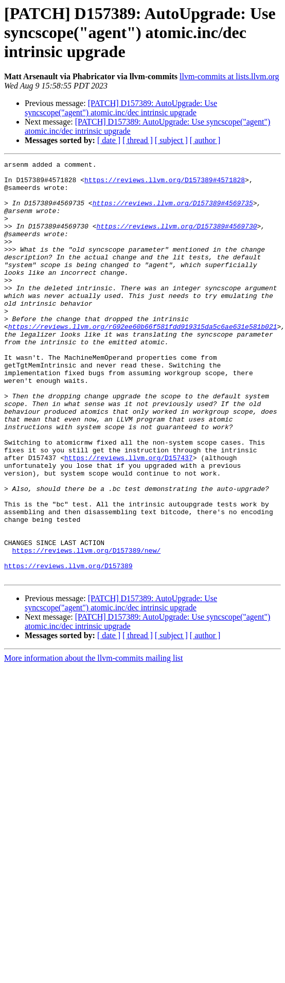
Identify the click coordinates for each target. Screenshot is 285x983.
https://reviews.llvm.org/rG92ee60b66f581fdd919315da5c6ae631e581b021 (142, 360)
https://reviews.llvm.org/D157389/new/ (86, 629)
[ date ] (108, 140)
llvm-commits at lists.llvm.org (229, 76)
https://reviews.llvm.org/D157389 (68, 647)
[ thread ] (137, 140)
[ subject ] (171, 140)
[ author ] (205, 140)
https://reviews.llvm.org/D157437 (128, 517)
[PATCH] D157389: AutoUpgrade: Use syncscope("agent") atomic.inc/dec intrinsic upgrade (121, 108)
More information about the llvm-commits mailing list (93, 741)
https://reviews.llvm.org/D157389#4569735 (173, 212)
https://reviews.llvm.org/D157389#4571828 (164, 184)
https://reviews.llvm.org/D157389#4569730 (176, 239)
